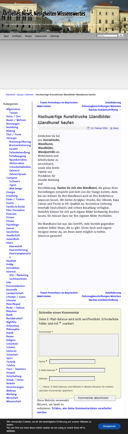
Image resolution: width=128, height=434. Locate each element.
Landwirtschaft (15, 293)
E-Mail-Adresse (48, 374)
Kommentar (46, 331)
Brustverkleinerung (20, 145)
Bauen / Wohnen (25, 94)
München (11, 311)
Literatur (11, 300)
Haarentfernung (18, 249)
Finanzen (11, 213)
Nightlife (11, 322)
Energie (10, 192)
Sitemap (54, 36)
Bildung (10, 130)
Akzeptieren (109, 426)
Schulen (10, 347)
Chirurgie (11, 138)
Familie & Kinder (15, 206)
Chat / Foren (13, 134)
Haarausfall (15, 246)
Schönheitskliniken (20, 166)
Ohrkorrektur (16, 163)
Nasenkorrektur (18, 159)
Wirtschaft (12, 397)
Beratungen (13, 123)
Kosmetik (11, 289)
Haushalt (11, 260)
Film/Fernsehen (15, 210)
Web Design (15, 188)
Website (43, 382)
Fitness (10, 221)
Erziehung (12, 195)
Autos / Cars (13, 116)
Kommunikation (15, 286)
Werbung (11, 394)
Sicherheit (12, 354)
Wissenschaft (13, 401)
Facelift (13, 148)
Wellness (11, 390)
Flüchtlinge (12, 224)
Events (10, 203)
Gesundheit (12, 239)
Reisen (10, 336)
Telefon (10, 365)
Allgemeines (13, 109)
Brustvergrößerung (20, 141)
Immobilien (12, 268)
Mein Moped (13, 304)
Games (10, 228)
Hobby (9, 264)
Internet (11, 271)
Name (43, 365)
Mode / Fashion (15, 307)
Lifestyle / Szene (16, 296)
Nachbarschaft (14, 318)
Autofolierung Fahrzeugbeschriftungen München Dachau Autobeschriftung (101, 106)
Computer (12, 177)
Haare (9, 242)
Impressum (41, 36)
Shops (28, 36)
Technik (10, 361)
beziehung (12, 127)
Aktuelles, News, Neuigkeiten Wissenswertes (43, 14)
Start (6, 36)
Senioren (11, 351)
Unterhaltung (14, 376)
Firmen (10, 217)
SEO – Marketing (18, 275)
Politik (10, 332)
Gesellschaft (13, 235)
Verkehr (10, 383)
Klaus (115, 128)
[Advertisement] (64, 64)
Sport (9, 358)
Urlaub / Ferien (15, 379)
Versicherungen (15, 387)
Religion (11, 340)
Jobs (8, 282)
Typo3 (12, 185)
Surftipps (17, 36)
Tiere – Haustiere (16, 369)
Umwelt (10, 372)
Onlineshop (12, 325)
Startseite (10, 94)
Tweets (13, 112)
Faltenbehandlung (19, 152)
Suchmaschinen (18, 278)
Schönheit (12, 343)
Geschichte (12, 231)
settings (11, 430)
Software (14, 181)
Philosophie (12, 329)
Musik (9, 314)
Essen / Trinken (15, 199)
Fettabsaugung (17, 156)
